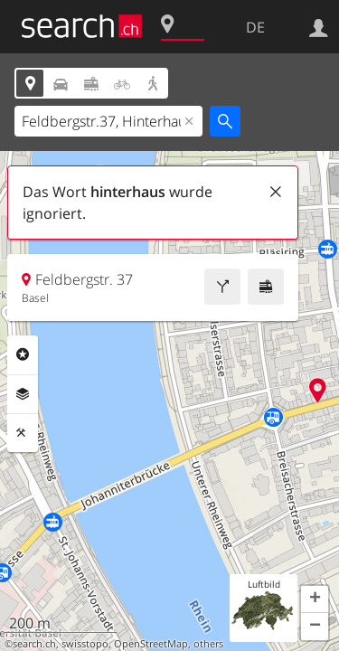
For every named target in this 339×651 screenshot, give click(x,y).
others (208, 643)
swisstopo (84, 643)
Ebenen (22, 394)
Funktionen (22, 433)
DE (255, 27)
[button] (314, 599)
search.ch (34, 643)
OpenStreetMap (151, 643)
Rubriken (22, 354)
